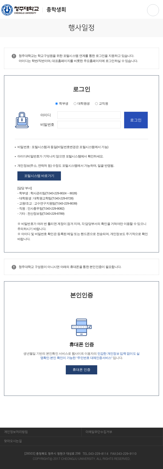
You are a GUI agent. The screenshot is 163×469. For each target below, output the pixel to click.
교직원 (103, 103)
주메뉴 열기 (153, 10)
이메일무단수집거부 (99, 432)
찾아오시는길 (13, 441)
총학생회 (33, 9)
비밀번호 (47, 125)
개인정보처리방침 (16, 432)
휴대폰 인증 (81, 369)
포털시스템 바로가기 (39, 176)
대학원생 (83, 103)
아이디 (45, 115)
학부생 (63, 103)
